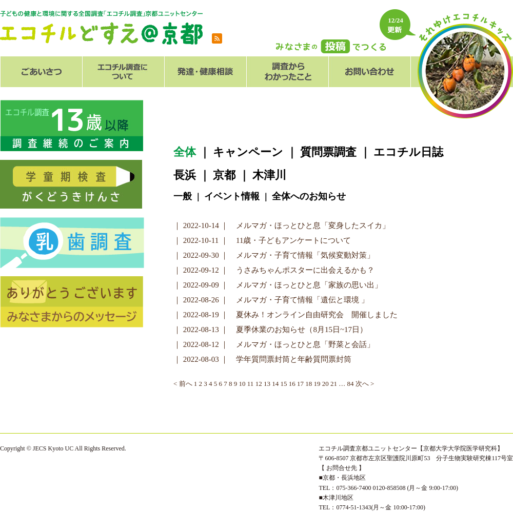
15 (283, 383)
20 (325, 383)
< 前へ (182, 383)
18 (308, 383)
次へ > (365, 383)
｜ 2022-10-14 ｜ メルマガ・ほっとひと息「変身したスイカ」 (281, 225)
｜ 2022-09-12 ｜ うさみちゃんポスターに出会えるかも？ (274, 270)
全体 (184, 152)
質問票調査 (328, 152)
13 (267, 383)
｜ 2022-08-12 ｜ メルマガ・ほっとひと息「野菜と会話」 (274, 344)
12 (258, 383)
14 (275, 383)
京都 (224, 175)
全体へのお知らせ (309, 196)
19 (316, 383)
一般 (182, 196)
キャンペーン (248, 152)
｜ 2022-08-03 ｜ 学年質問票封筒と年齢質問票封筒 (262, 359)
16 (292, 383)
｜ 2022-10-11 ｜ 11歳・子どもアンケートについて (262, 240)
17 (300, 383)
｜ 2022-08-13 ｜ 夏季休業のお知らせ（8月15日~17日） (270, 329)
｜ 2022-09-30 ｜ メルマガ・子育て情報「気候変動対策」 (274, 255)
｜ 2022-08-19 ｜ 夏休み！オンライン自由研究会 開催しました (285, 315)
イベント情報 (232, 196)
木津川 (269, 175)
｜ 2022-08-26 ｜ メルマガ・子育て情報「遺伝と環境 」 (271, 300)
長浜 (184, 175)
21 (333, 383)
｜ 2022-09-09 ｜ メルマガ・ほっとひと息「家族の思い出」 (278, 285)
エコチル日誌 (408, 152)
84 (350, 383)
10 (242, 383)
